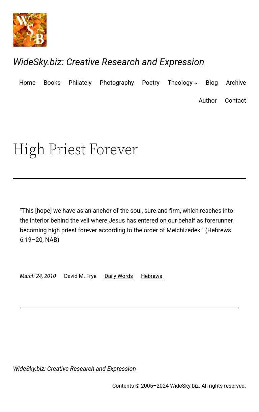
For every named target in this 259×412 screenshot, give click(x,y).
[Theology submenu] (196, 83)
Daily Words (119, 276)
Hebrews (151, 276)
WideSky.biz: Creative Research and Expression (108, 62)
